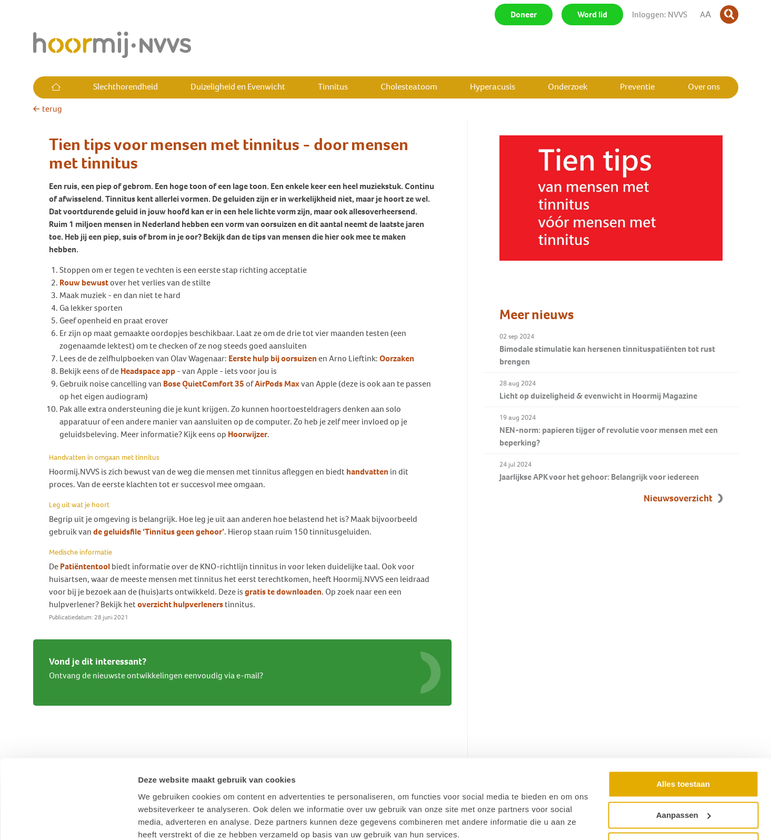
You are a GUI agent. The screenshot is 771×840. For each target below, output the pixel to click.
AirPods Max (278, 383)
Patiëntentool (85, 566)
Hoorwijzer (247, 434)
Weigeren (682, 801)
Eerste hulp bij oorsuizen (272, 358)
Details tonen (163, 819)
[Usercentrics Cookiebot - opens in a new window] (68, 819)
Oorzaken (396, 358)
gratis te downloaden (283, 591)
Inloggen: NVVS (659, 14)
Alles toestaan (683, 740)
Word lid (592, 14)
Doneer (523, 14)
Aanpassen (683, 770)
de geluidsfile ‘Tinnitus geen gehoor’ (158, 531)
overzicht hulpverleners (180, 604)
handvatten (367, 471)
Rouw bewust (83, 282)
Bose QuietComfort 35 (204, 383)
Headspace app (148, 371)
